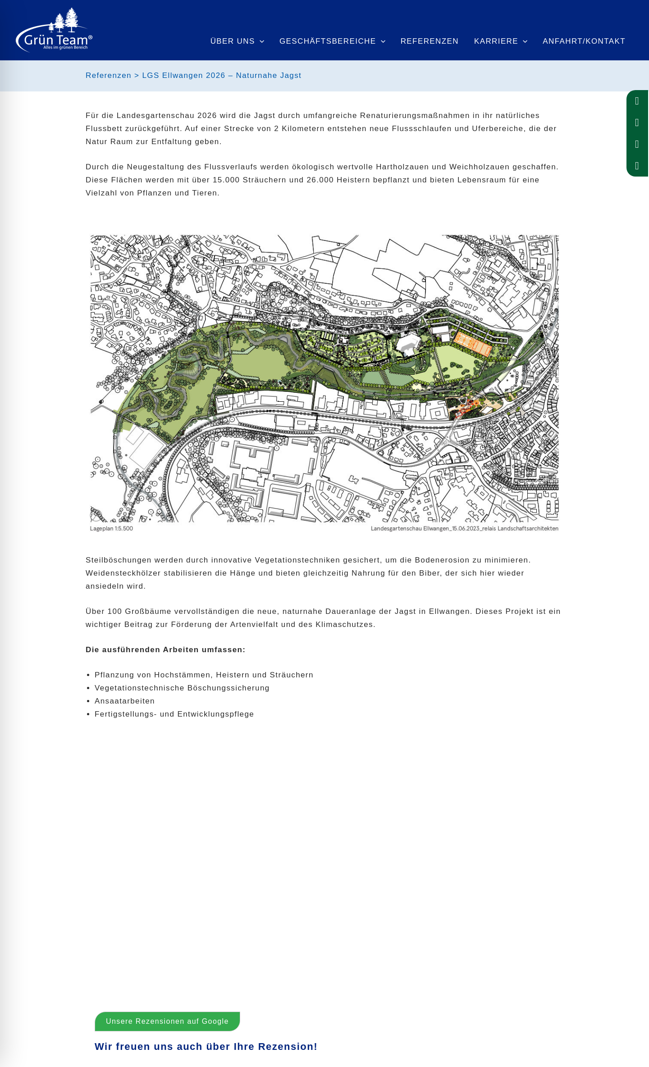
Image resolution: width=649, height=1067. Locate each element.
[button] (108, 863)
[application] (259, 41)
